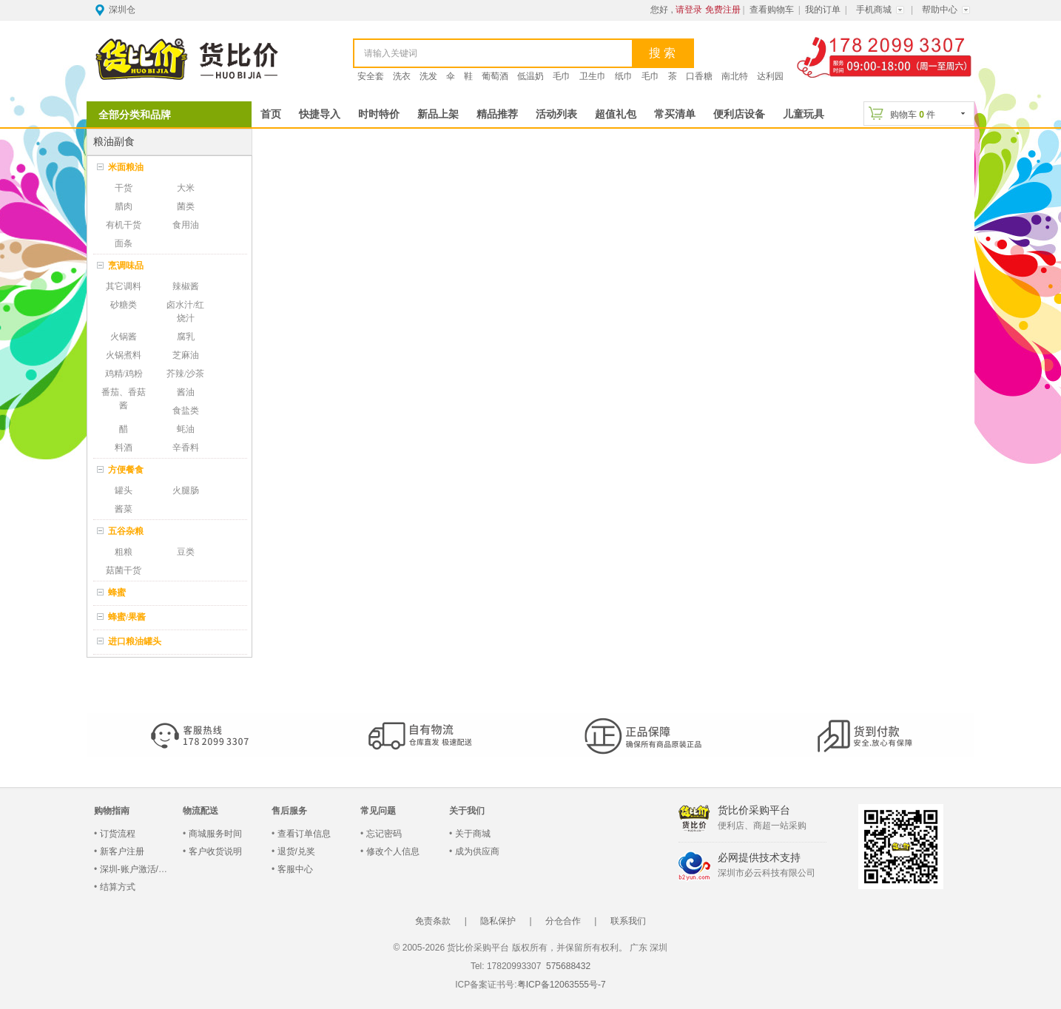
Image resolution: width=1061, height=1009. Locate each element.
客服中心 (295, 869)
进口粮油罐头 (134, 641)
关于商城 (473, 834)
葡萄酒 (495, 76)
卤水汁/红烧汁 (185, 311)
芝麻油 (185, 355)
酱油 (186, 392)
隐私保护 (498, 921)
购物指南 (111, 811)
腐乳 (186, 336)
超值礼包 (615, 114)
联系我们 (628, 921)
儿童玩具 (803, 114)
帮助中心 (939, 9)
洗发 (428, 76)
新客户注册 (122, 851)
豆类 (186, 552)
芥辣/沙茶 (185, 373)
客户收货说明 (215, 851)
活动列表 (556, 114)
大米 (186, 188)
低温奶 (530, 76)
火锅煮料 (123, 355)
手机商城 (874, 9)
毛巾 (561, 76)
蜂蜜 (117, 592)
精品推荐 (497, 114)
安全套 (370, 76)
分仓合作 (563, 921)
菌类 (186, 206)
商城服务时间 (215, 834)
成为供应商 (477, 851)
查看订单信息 (304, 834)
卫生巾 (592, 76)
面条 (123, 243)
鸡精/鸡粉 (124, 373)
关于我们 (467, 811)
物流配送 (200, 811)
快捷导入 (319, 114)
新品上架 (438, 114)
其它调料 (123, 286)
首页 (270, 114)
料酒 (123, 447)
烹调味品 (126, 265)
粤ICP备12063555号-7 (561, 984)
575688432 (567, 966)
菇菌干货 (123, 570)
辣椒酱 (185, 286)
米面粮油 (126, 167)
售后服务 (289, 811)
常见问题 (378, 811)
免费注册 (723, 9)
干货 (123, 188)
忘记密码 (384, 834)
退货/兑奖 (296, 851)
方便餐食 (126, 470)
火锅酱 (123, 336)
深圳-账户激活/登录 (138, 869)
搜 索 (662, 53)
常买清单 (674, 114)
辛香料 (185, 447)
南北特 (734, 76)
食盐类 (185, 410)
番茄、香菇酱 (123, 399)
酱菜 (123, 509)
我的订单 (823, 9)
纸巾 (624, 76)
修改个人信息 (393, 851)
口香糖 (699, 76)
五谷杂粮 (126, 531)
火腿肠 (185, 490)
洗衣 (402, 76)
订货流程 (117, 834)
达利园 (770, 76)
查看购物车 (772, 9)
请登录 (689, 9)
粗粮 (123, 552)
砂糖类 (123, 305)
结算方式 (117, 887)
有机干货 (123, 225)
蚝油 (186, 429)
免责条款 (433, 921)
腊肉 (123, 206)
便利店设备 (739, 114)
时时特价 (379, 114)
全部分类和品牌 (134, 115)
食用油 (185, 225)
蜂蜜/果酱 (127, 617)
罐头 (123, 490)
